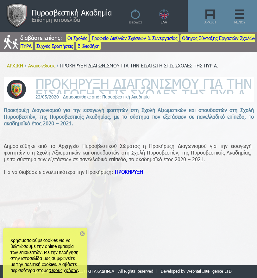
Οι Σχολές (77, 38)
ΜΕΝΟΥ (239, 22)
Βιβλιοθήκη (88, 46)
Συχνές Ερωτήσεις (54, 46)
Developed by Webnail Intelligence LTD (196, 271)
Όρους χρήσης (63, 270)
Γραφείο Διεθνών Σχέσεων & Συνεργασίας (134, 38)
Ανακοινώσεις (41, 65)
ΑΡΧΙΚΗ (210, 22)
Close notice (82, 233)
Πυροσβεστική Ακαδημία (72, 12)
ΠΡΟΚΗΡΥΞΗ (129, 171)
